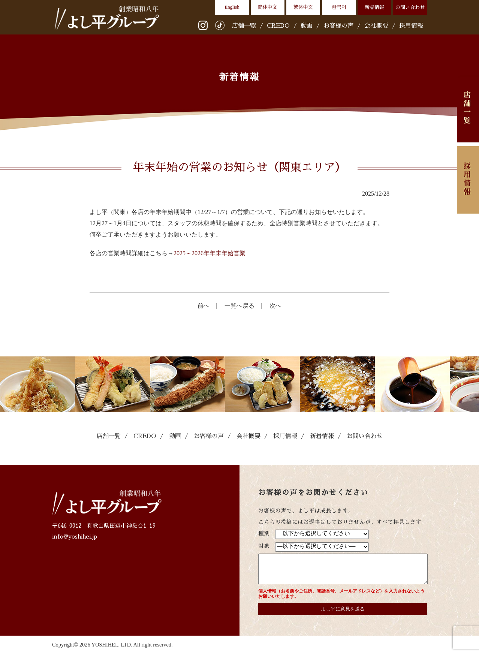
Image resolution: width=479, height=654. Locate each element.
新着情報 (374, 7)
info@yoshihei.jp (74, 536)
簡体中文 (267, 7)
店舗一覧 (244, 26)
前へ (204, 305)
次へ (275, 305)
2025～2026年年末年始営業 (209, 253)
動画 (307, 26)
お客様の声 (338, 26)
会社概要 (376, 26)
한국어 (339, 7)
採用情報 (411, 26)
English (232, 7)
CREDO (278, 26)
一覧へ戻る (239, 305)
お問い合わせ (410, 7)
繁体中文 (303, 7)
